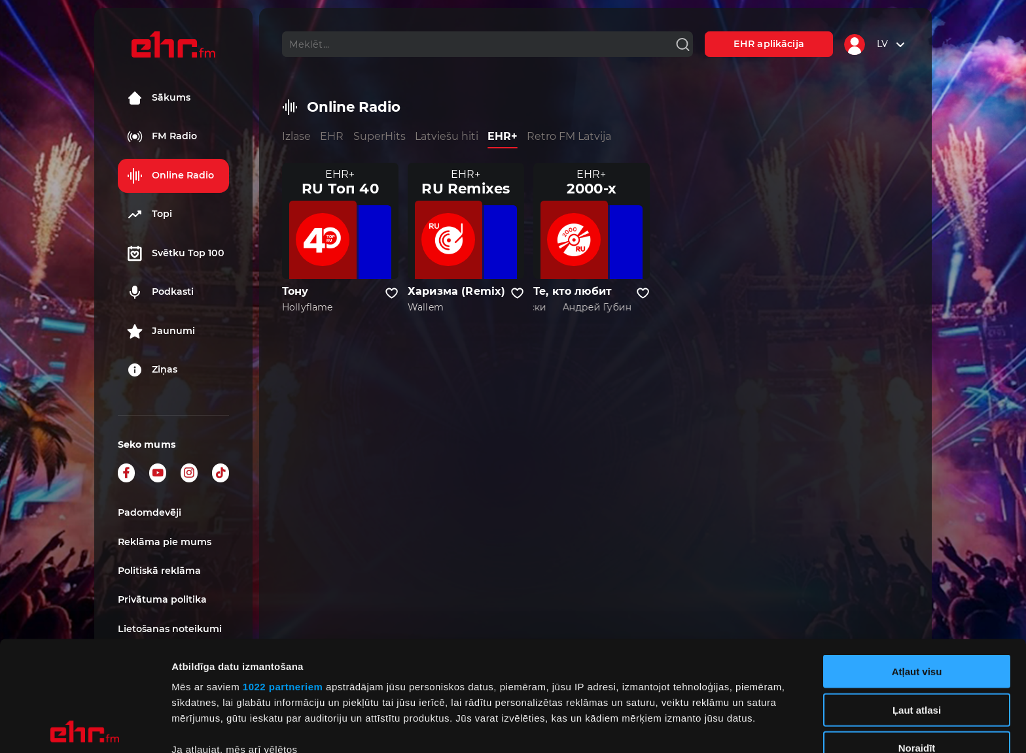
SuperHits (379, 136)
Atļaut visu (917, 561)
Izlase (296, 136)
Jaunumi (161, 331)
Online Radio (170, 176)
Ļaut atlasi (917, 599)
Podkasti (160, 292)
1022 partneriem (283, 576)
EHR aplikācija (769, 44)
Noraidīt (917, 638)
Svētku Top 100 (175, 253)
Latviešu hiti (446, 136)
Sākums (158, 98)
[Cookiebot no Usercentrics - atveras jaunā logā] (84, 727)
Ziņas (152, 370)
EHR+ (502, 136)
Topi (149, 214)
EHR (332, 136)
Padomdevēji (149, 512)
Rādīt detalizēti (713, 727)
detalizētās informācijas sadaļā (641, 691)
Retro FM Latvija (569, 136)
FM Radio (162, 136)
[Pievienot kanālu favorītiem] (391, 293)
